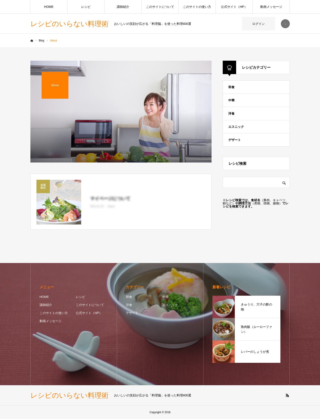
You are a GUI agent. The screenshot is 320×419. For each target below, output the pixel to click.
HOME (48, 7)
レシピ (86, 7)
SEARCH (285, 23)
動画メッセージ (271, 7)
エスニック (236, 126)
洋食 (231, 113)
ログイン (258, 24)
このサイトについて (160, 7)
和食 (231, 87)
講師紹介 (123, 7)
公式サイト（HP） (234, 7)
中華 (231, 100)
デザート (234, 140)
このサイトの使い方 (197, 7)
